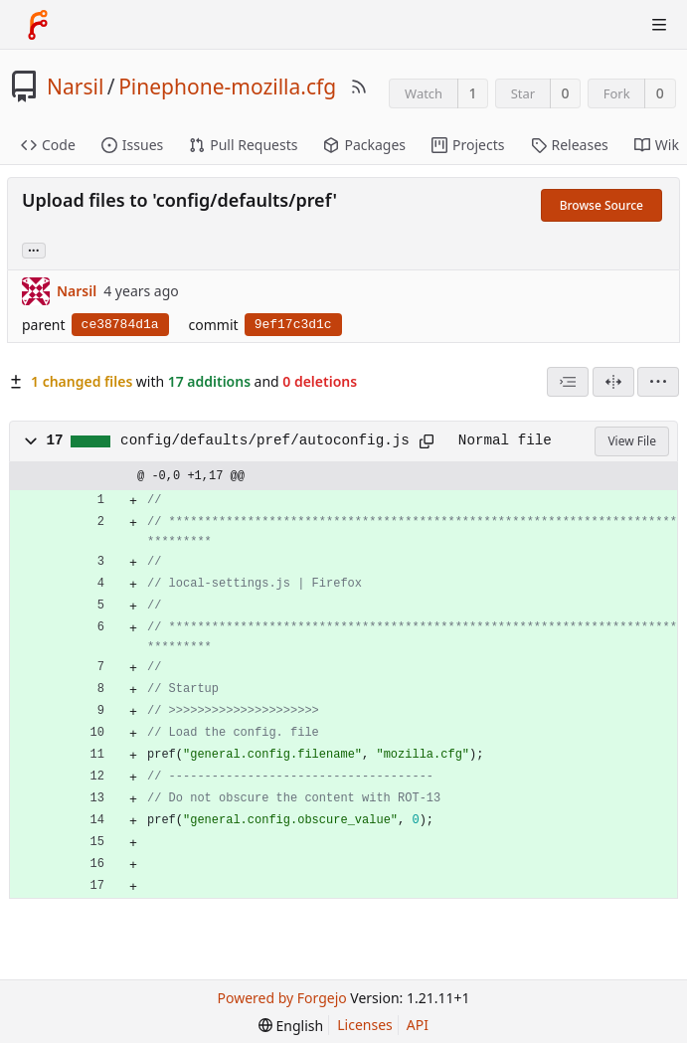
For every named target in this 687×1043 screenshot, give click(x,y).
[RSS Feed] (359, 86)
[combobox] (568, 382)
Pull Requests (243, 144)
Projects (467, 144)
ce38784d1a (120, 324)
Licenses (365, 1024)
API (418, 1024)
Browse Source (601, 205)
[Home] (38, 25)
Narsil (75, 86)
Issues (132, 144)
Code (48, 144)
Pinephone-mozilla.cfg (227, 86)
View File (631, 441)
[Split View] (613, 382)
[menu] (658, 382)
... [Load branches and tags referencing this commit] (34, 249)
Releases (569, 144)
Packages (364, 144)
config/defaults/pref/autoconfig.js (265, 440)
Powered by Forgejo (282, 997)
